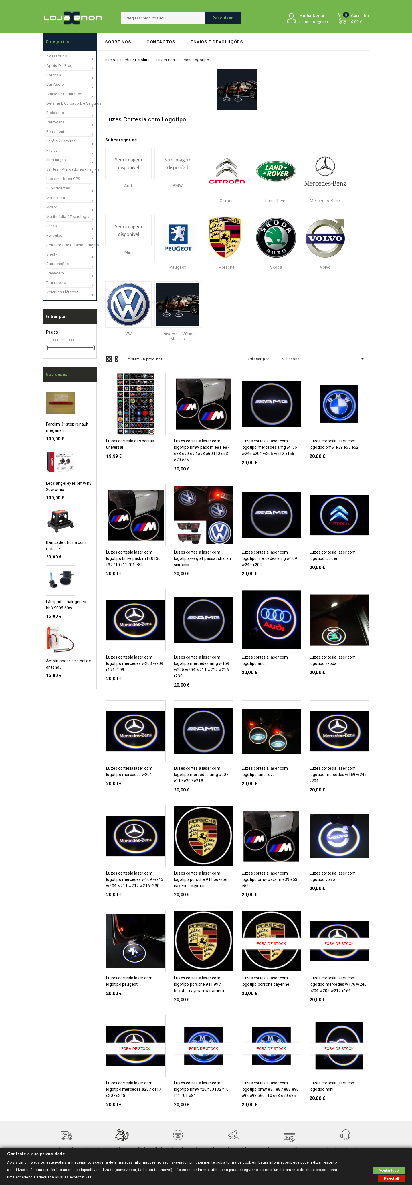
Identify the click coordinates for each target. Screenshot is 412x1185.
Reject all (391, 1178)
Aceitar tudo (389, 1170)
